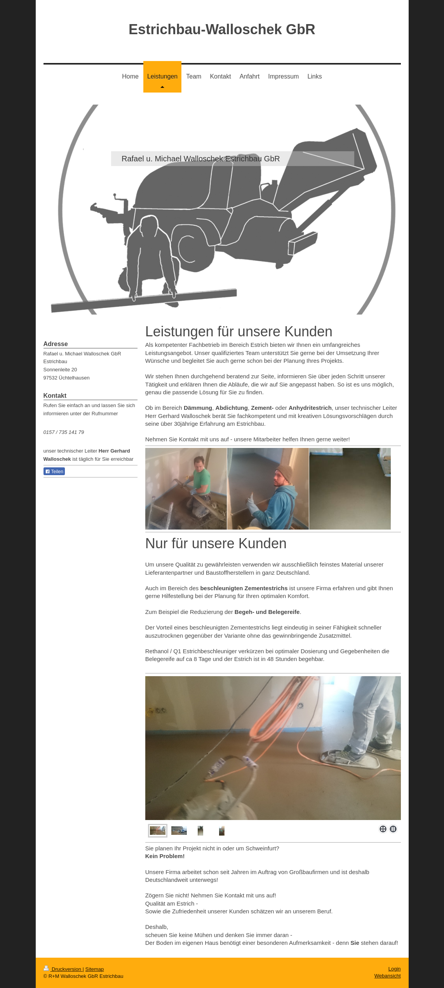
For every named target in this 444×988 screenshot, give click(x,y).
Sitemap (94, 969)
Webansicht (387, 976)
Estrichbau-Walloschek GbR (222, 29)
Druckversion (63, 969)
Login (394, 969)
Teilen (54, 471)
